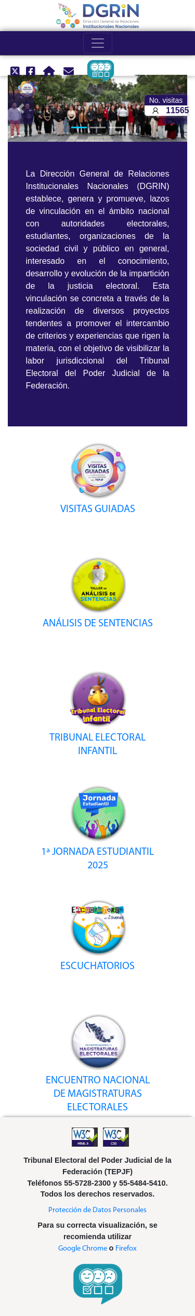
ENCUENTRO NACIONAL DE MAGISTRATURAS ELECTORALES (98, 1094)
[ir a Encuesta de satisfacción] (96, 71)
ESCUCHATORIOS (97, 966)
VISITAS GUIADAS (97, 509)
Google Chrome (82, 1249)
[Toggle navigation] (97, 43)
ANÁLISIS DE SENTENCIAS (98, 624)
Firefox (126, 1249)
